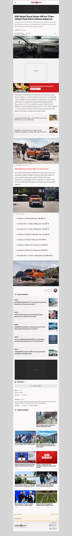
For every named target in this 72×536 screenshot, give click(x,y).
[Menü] (16, 2)
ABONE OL (17, 30)
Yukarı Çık (54, 514)
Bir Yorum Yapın (36, 385)
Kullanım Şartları (18, 514)
